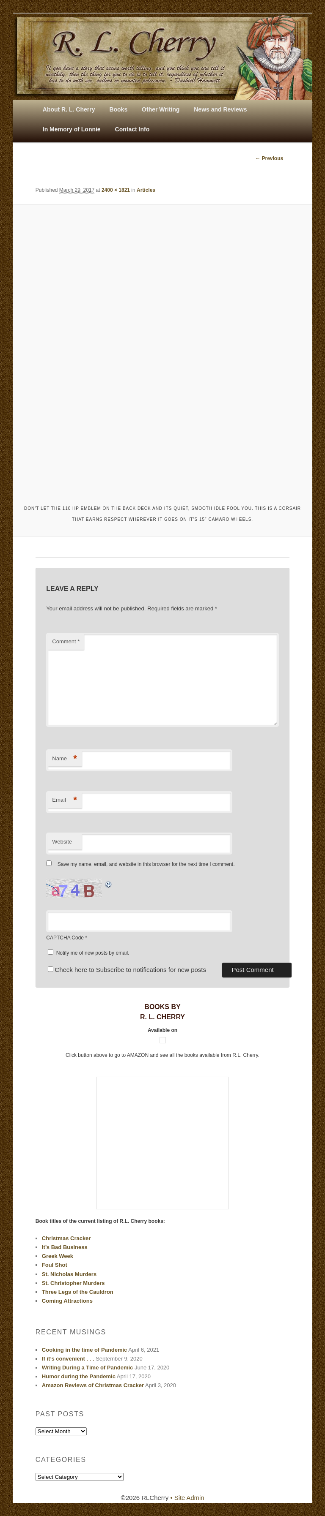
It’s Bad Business (65, 1247)
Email (64, 800)
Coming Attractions (67, 1301)
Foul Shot (54, 1265)
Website (62, 841)
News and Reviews (220, 109)
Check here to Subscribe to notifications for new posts (127, 970)
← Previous (269, 158)
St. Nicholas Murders (69, 1274)
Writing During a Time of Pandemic (87, 1368)
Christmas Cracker (66, 1238)
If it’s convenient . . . (68, 1358)
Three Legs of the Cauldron (77, 1292)
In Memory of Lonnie (72, 129)
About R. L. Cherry (69, 109)
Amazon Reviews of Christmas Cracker (93, 1386)
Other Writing (160, 109)
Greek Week (57, 1256)
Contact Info (132, 129)
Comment (66, 642)
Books (118, 109)
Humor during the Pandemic (79, 1377)
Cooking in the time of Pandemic (84, 1350)
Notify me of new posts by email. (92, 953)
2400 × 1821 (116, 190)
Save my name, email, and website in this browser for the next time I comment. (146, 865)
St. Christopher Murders (73, 1283)
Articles (146, 190)
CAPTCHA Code (65, 938)
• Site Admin (187, 1497)
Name (64, 759)
